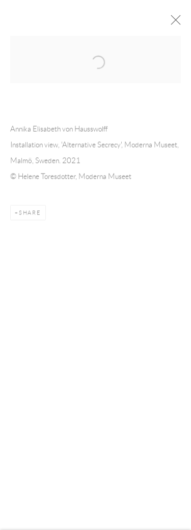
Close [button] (174, 23)
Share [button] (30, 214)
